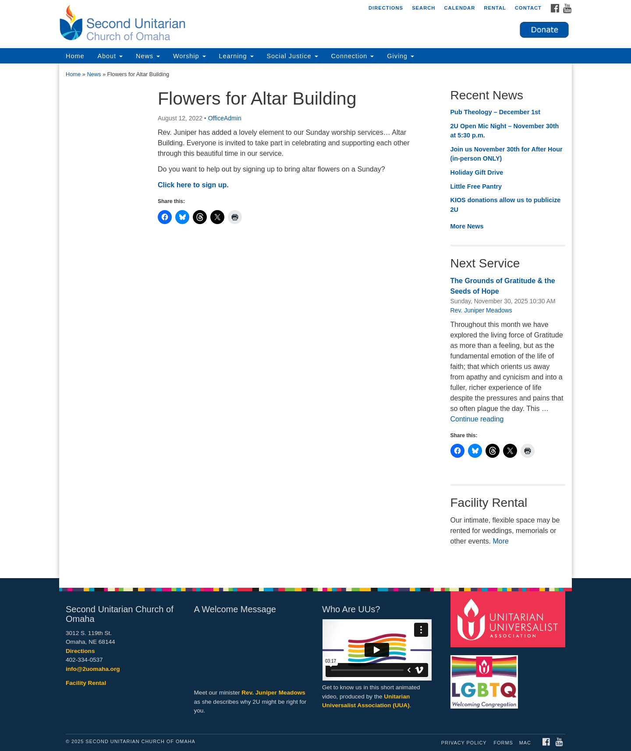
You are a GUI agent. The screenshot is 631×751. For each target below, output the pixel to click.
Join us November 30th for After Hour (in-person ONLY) (506, 154)
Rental (495, 8)
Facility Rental (86, 683)
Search (423, 8)
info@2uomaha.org (93, 669)
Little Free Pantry (476, 186)
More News (467, 226)
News (148, 56)
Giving (400, 56)
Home (75, 56)
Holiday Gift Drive (476, 172)
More (500, 541)
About (110, 56)
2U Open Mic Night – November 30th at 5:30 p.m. (504, 131)
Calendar (459, 8)
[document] (315, 320)
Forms (503, 742)
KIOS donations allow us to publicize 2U (505, 205)
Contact (528, 8)
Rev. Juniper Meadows (481, 310)
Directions (386, 8)
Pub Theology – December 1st (495, 112)
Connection (352, 56)
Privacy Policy (464, 742)
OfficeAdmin (224, 118)
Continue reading (477, 419)
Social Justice (292, 56)
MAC (525, 742)
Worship (189, 56)
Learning (236, 56)
